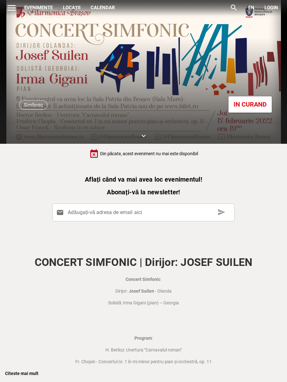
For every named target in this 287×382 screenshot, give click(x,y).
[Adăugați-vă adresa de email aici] (144, 212)
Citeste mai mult (21, 373)
